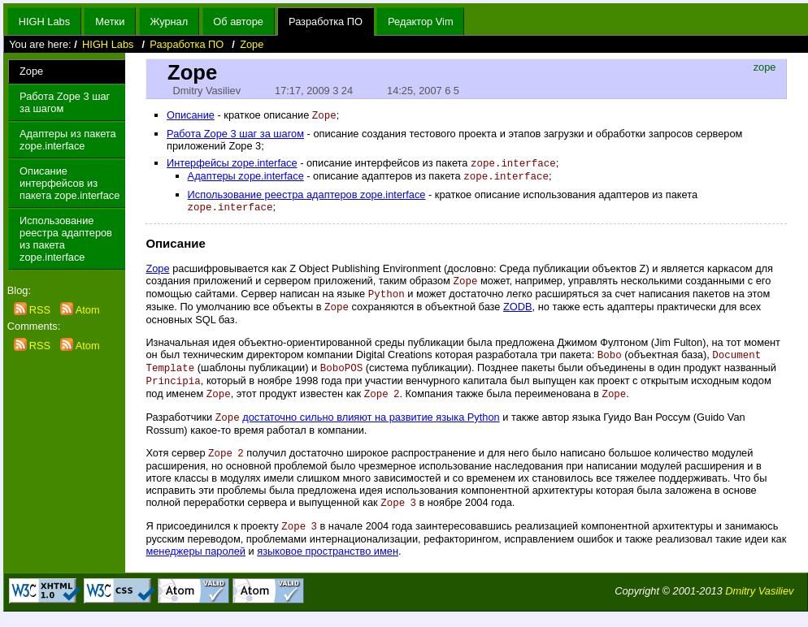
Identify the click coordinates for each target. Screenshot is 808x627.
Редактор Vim (420, 21)
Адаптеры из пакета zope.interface (68, 140)
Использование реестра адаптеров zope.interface (307, 197)
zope (765, 67)
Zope (251, 44)
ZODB (517, 312)
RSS (34, 310)
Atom (80, 310)
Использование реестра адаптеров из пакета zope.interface (66, 238)
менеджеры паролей (195, 563)
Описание (191, 116)
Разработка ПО (326, 21)
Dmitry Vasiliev (759, 603)
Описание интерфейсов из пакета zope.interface (69, 183)
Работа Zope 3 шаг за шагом (65, 102)
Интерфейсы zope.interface (232, 164)
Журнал (169, 21)
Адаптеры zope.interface (246, 178)
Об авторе (238, 21)
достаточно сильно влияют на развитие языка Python (370, 427)
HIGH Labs (44, 21)
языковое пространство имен (327, 563)
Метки (109, 21)
